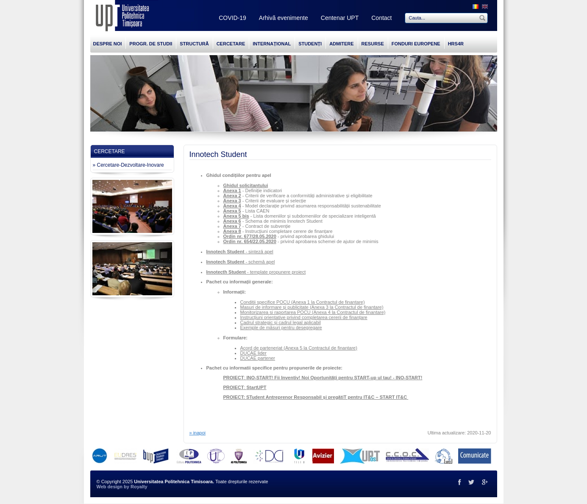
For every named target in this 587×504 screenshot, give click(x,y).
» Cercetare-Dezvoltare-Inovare (128, 165)
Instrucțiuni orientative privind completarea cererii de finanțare (303, 317)
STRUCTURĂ (194, 43)
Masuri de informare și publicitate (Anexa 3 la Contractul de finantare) (312, 307)
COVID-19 (232, 17)
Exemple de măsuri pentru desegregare (281, 327)
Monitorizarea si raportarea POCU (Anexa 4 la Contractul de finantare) (313, 312)
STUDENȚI (310, 43)
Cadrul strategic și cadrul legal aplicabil (280, 322)
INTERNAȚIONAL (272, 43)
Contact (381, 17)
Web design (110, 486)
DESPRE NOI (107, 43)
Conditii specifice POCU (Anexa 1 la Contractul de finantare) (302, 302)
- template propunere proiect (256, 271)
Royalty (139, 486)
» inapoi (197, 432)
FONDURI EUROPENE (416, 43)
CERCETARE (231, 43)
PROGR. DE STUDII (150, 43)
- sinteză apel (239, 251)
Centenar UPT (340, 17)
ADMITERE (341, 43)
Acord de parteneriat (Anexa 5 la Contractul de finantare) (298, 347)
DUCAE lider (253, 353)
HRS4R (456, 43)
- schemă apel (240, 261)
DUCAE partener (257, 358)
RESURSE (373, 43)
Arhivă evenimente (283, 17)
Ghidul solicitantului (245, 185)
